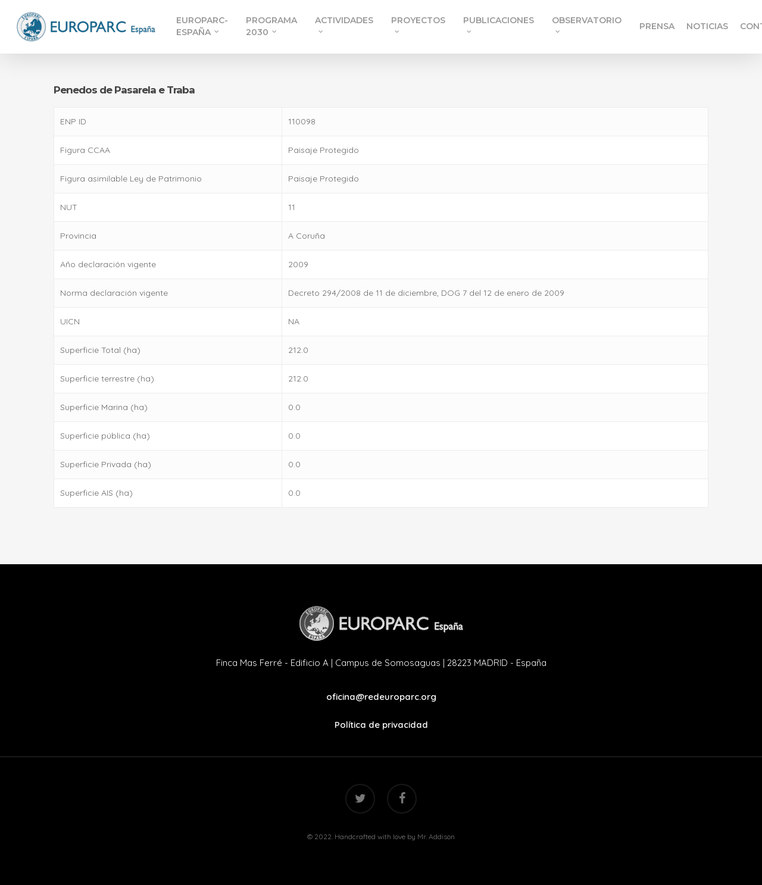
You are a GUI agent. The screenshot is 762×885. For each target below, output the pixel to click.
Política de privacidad (381, 724)
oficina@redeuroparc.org (381, 696)
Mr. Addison (436, 836)
